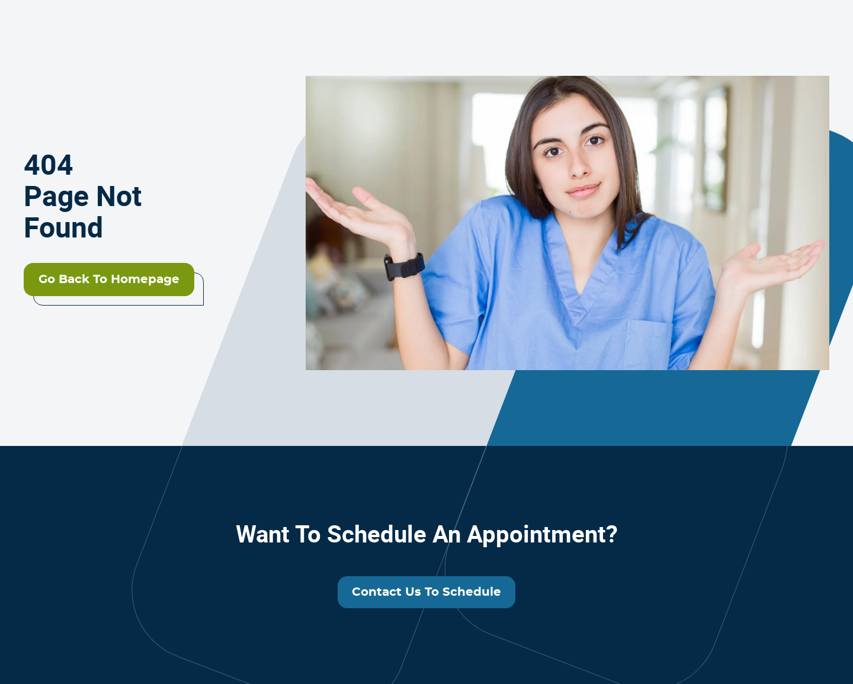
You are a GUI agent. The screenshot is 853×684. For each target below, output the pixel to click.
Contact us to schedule (426, 592)
